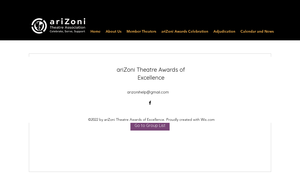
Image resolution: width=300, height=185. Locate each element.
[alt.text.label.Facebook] (150, 102)
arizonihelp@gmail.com (148, 92)
